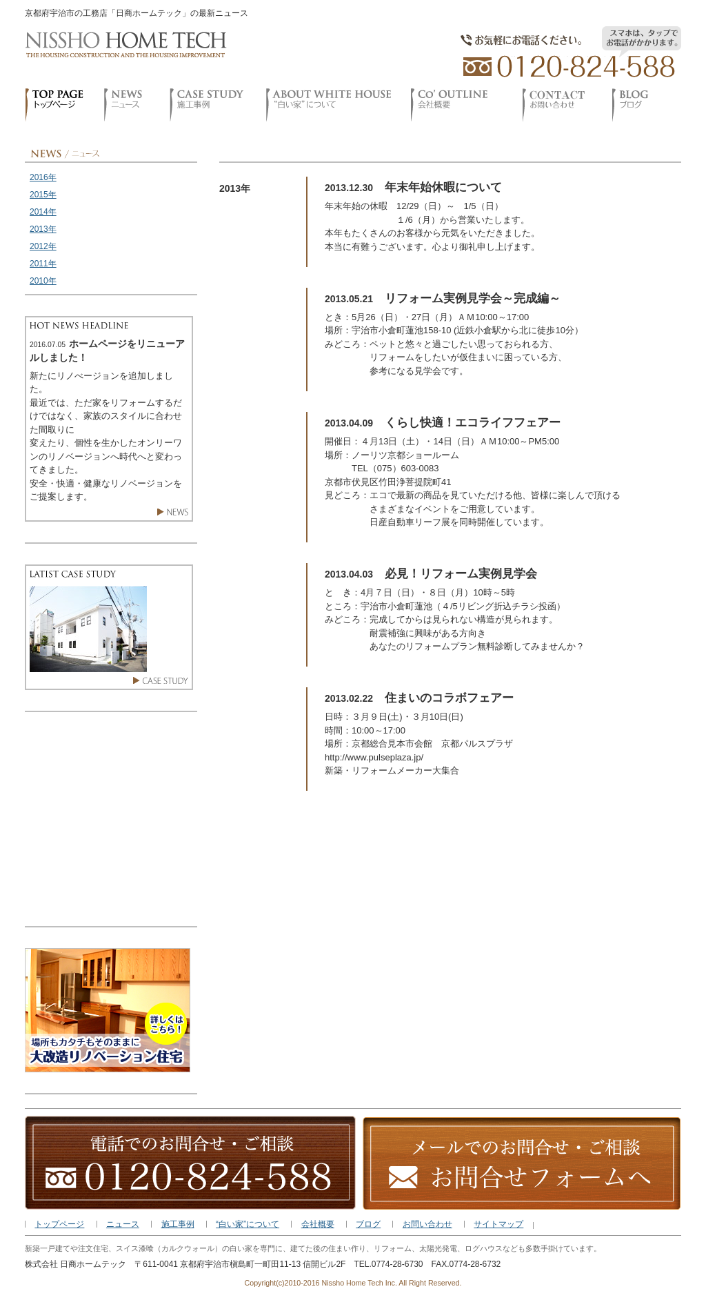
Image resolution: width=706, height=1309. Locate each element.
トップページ (59, 1224)
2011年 (43, 263)
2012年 (43, 246)
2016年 (43, 177)
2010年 (43, 281)
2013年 (43, 229)
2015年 (43, 194)
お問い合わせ (427, 1224)
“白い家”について (247, 1224)
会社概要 (317, 1224)
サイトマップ (498, 1224)
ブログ (368, 1224)
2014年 (43, 212)
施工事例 (177, 1224)
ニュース (122, 1224)
